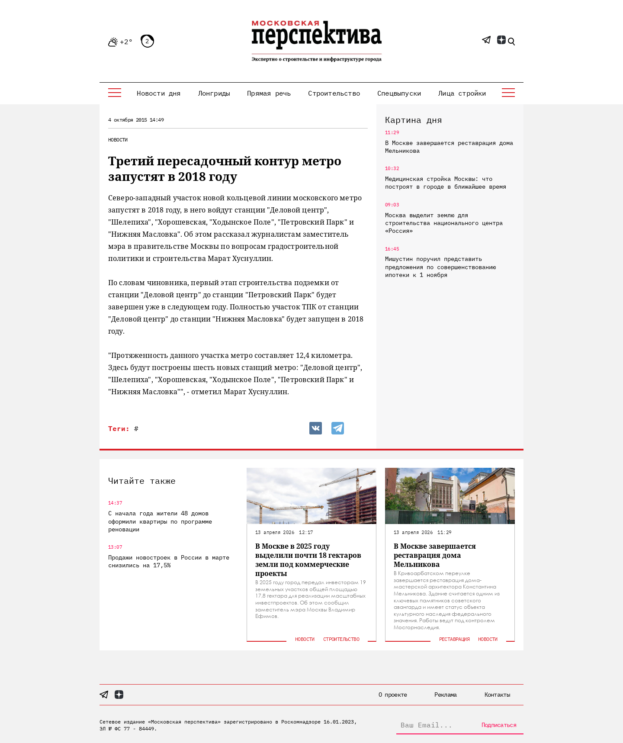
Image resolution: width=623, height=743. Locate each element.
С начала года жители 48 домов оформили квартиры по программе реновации (160, 521)
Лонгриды (214, 93)
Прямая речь (269, 93)
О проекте (393, 694)
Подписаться (499, 725)
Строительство (334, 93)
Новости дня (158, 93)
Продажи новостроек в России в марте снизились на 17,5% (168, 561)
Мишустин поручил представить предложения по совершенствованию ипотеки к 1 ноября (440, 266)
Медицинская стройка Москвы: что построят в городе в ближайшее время (445, 182)
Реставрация (454, 639)
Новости (118, 139)
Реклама (445, 694)
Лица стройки (462, 93)
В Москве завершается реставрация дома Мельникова (449, 146)
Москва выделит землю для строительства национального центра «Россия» (444, 223)
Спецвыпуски (399, 93)
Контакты (497, 694)
